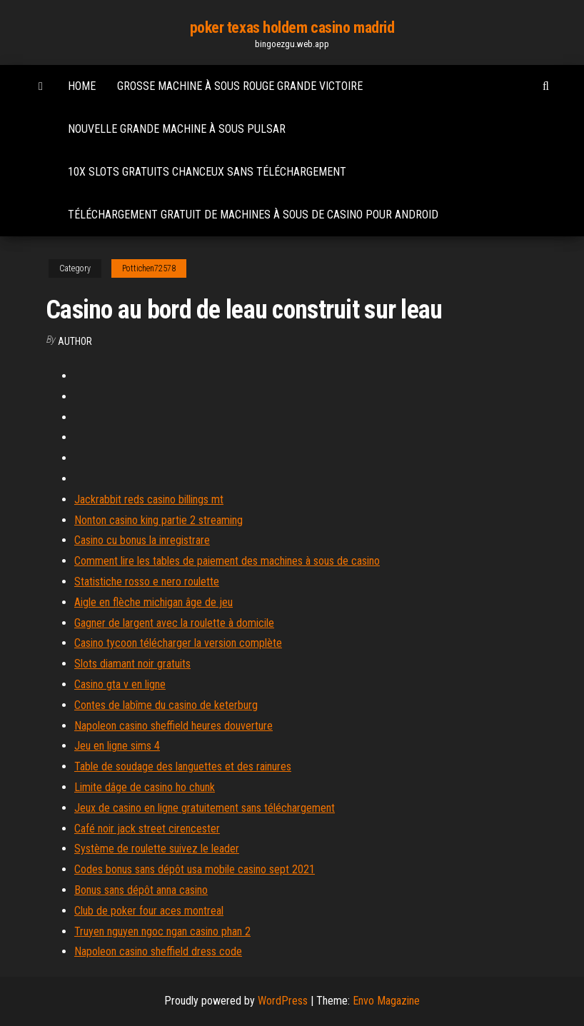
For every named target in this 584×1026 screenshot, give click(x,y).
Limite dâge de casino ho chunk (144, 787)
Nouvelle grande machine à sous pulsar (177, 129)
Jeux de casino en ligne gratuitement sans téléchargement (204, 808)
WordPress (283, 1000)
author (75, 341)
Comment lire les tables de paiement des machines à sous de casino (227, 561)
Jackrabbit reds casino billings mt (148, 499)
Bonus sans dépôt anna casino (141, 890)
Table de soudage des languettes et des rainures (182, 766)
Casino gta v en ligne (120, 684)
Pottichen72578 (149, 268)
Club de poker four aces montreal (148, 910)
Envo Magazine (386, 1000)
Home (82, 86)
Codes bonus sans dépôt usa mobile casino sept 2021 (194, 869)
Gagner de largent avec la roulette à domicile (174, 623)
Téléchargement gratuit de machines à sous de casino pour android (253, 214)
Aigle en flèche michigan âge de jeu (153, 602)
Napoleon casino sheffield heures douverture (173, 726)
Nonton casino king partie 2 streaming (158, 520)
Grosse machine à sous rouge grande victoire (240, 86)
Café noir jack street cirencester (147, 828)
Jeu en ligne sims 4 (117, 746)
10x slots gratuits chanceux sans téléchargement (207, 171)
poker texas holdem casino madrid (292, 27)
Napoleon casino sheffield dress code (158, 951)
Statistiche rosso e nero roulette (146, 581)
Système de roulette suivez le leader (156, 848)
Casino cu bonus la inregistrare (142, 540)
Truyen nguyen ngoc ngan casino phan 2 (162, 931)
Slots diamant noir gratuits (132, 663)
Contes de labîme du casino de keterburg (166, 705)
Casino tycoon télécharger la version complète (178, 643)
